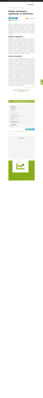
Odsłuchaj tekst (30, 18)
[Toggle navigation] (30, 1)
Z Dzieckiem (30, 4)
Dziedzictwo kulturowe (15, 119)
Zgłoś (33, 87)
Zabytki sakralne (19, 122)
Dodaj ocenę (22, 131)
